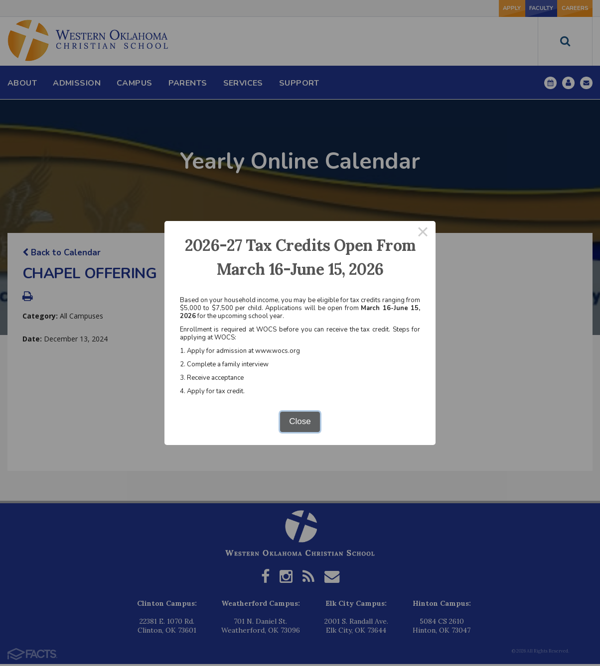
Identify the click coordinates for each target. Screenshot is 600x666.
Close (299, 421)
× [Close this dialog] (423, 233)
